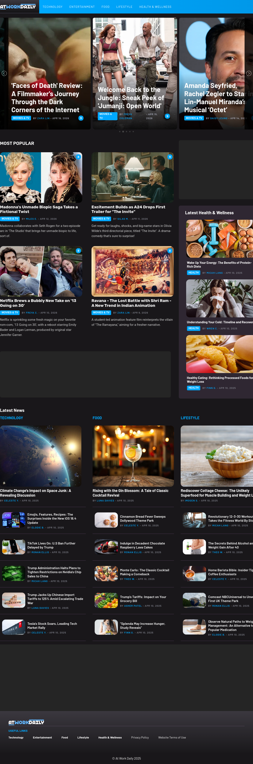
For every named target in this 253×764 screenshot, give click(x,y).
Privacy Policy (140, 737)
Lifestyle (124, 6)
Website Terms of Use (172, 737)
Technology (53, 6)
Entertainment (82, 6)
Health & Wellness (155, 6)
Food (106, 6)
